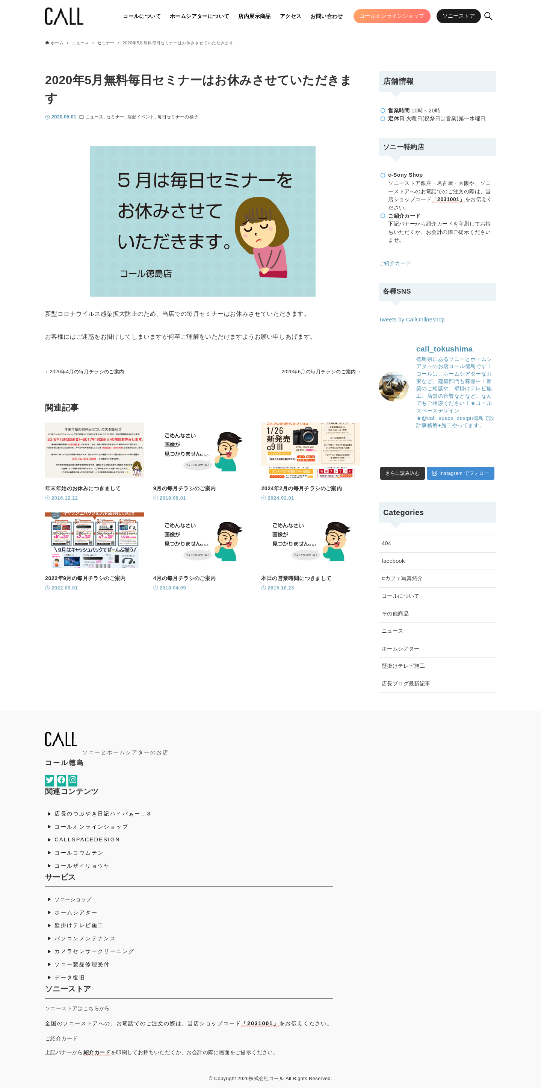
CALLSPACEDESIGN (87, 839)
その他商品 (395, 614)
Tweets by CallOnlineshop (412, 320)
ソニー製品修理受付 (82, 964)
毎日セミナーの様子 (177, 117)
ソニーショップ (72, 899)
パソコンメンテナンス (85, 938)
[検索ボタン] (488, 16)
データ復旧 (69, 977)
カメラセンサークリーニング (94, 951)
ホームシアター (401, 649)
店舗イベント (141, 117)
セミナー (115, 117)
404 (386, 543)
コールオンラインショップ (91, 827)
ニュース (94, 117)
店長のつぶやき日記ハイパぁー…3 (102, 814)
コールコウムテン (79, 853)
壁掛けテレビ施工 (403, 666)
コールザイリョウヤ (82, 866)
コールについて (401, 596)
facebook (393, 561)
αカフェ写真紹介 (402, 578)
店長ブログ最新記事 (406, 683)
